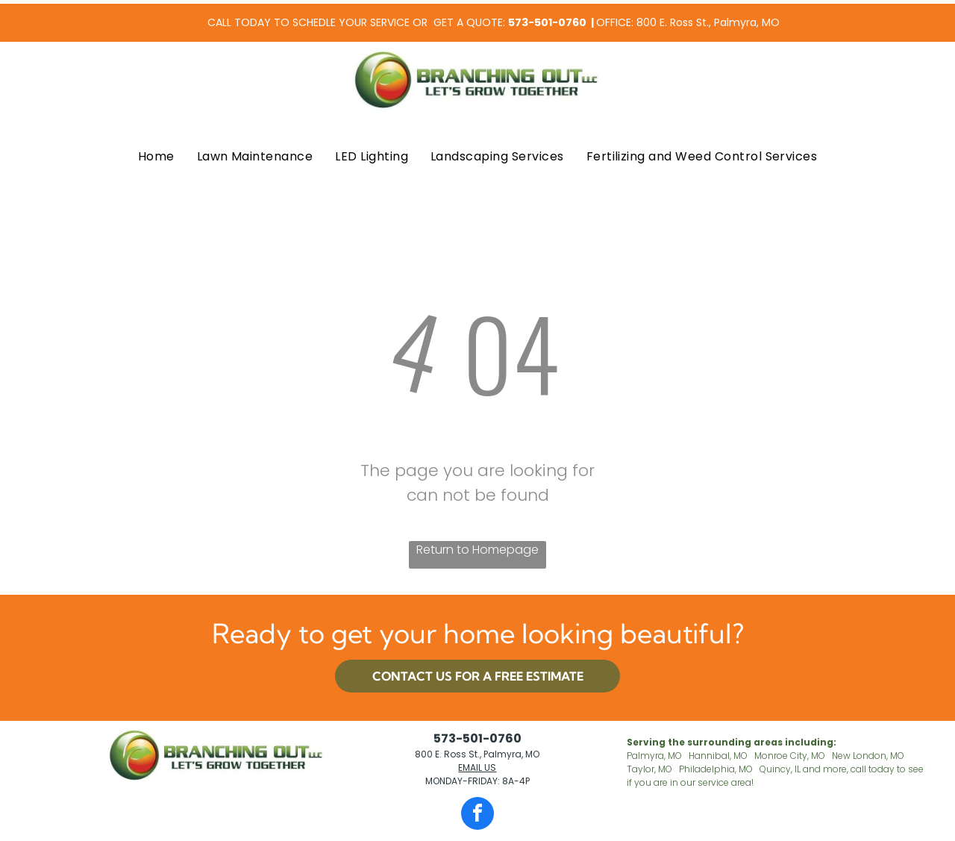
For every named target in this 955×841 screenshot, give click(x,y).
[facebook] (477, 815)
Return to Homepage (477, 549)
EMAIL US (477, 767)
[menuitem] (156, 156)
